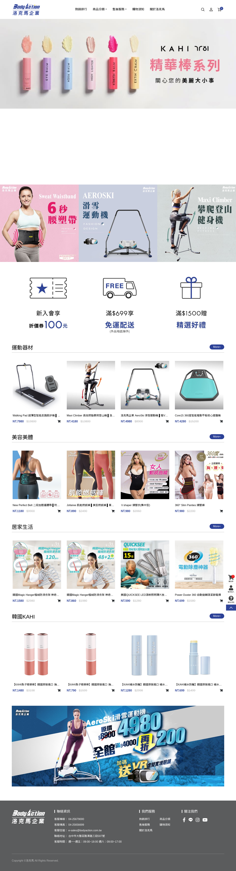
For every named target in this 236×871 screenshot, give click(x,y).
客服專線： (61, 819)
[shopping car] (59, 422)
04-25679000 (76, 819)
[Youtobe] (204, 820)
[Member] (211, 10)
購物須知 (231, 599)
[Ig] (198, 820)
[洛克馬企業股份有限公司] (26, 9)
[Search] (203, 10)
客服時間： (61, 841)
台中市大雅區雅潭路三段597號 (86, 836)
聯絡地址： (61, 836)
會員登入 (231, 589)
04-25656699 (76, 824)
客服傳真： (61, 824)
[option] (118, 64)
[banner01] (118, 64)
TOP (231, 608)
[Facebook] (184, 820)
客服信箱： (61, 830)
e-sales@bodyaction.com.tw (85, 830)
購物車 (231, 578)
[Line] (190, 820)
